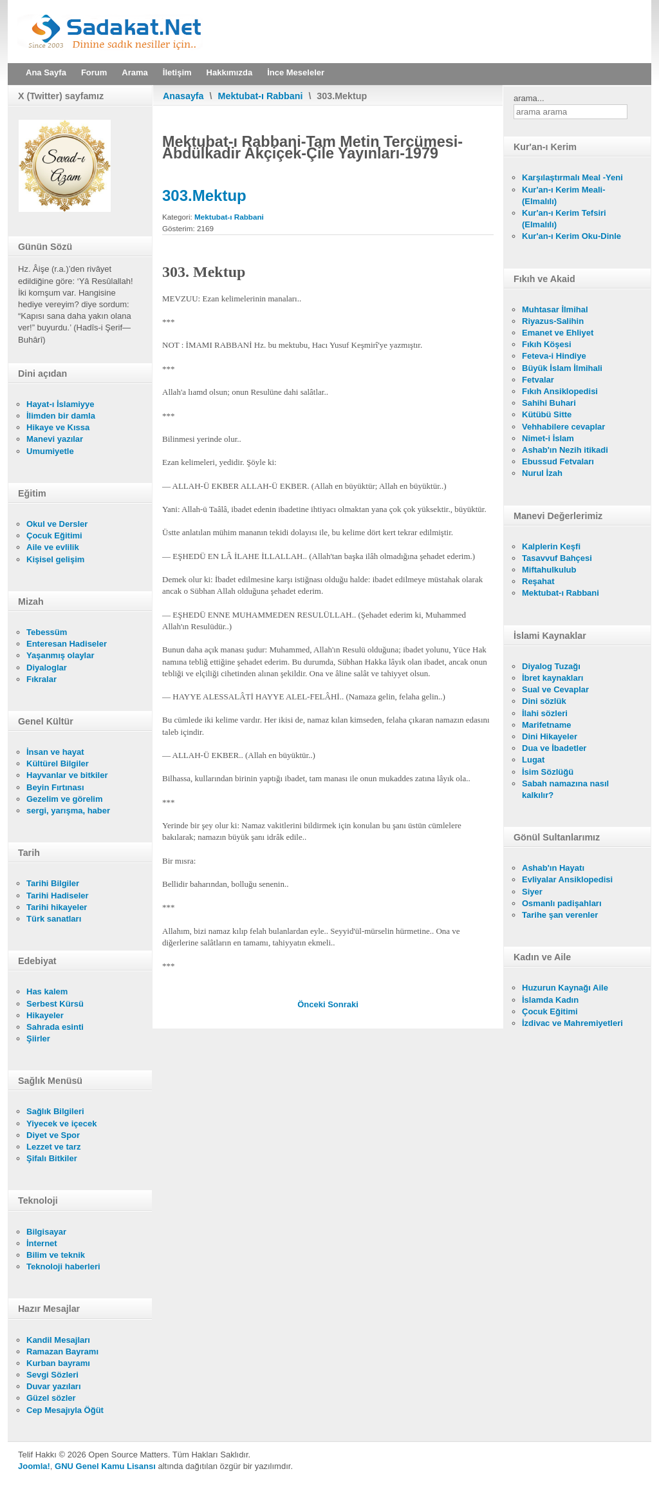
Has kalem (47, 991)
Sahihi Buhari (549, 403)
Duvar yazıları (53, 1386)
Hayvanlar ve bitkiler (66, 775)
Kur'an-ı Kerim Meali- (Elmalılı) (564, 195)
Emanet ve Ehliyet (557, 332)
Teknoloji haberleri (63, 1266)
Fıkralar (41, 679)
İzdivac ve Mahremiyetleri (572, 1023)
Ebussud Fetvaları (558, 461)
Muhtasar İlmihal (555, 309)
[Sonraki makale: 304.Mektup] (343, 1004)
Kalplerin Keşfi (551, 546)
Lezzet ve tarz (53, 1147)
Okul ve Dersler (57, 524)
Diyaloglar (46, 667)
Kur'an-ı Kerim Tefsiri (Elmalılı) (564, 218)
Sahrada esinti (55, 1027)
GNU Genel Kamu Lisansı (105, 1466)
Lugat (533, 759)
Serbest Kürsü (55, 1004)
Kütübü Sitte (546, 414)
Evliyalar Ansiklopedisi (567, 879)
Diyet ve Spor (53, 1135)
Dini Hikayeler (549, 736)
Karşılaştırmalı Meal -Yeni (572, 177)
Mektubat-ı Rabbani (260, 96)
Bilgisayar (46, 1232)
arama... (529, 98)
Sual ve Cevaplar (555, 689)
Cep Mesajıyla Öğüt (65, 1410)
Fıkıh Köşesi (546, 344)
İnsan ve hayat (55, 752)
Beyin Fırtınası (55, 787)
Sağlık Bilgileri (55, 1111)
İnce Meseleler (295, 72)
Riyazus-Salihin (553, 321)
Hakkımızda (230, 72)
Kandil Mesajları (58, 1340)
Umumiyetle (50, 451)
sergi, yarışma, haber (68, 810)
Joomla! (34, 1466)
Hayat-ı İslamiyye (60, 404)
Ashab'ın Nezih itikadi (565, 450)
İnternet (41, 1243)
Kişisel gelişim (55, 559)
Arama (134, 72)
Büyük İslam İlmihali (562, 368)
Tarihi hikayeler (56, 907)
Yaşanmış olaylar (60, 655)
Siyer (532, 891)
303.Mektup (204, 195)
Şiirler (38, 1038)
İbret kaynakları (552, 678)
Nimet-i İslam (548, 438)
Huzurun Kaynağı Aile (565, 987)
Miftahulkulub (549, 569)
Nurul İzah (542, 473)
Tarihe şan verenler (560, 915)
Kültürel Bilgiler (57, 763)
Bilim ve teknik (55, 1255)
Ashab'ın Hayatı (553, 868)
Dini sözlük (544, 701)
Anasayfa (183, 96)
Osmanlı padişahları (562, 903)
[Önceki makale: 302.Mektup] (312, 1004)
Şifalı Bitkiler (51, 1158)
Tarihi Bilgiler (52, 883)
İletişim (177, 72)
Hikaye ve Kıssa (57, 427)
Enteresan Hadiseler (66, 644)
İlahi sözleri (545, 713)
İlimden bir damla (60, 416)
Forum (94, 72)
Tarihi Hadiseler (57, 895)
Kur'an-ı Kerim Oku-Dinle (571, 236)
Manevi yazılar (54, 439)
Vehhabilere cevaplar (563, 427)
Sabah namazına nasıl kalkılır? (565, 789)
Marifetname (546, 725)
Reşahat (538, 581)
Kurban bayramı (58, 1363)
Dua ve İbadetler (554, 748)
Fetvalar (538, 379)
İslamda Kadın (550, 1000)
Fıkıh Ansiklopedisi (560, 391)
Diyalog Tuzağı (551, 666)
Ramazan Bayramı (62, 1351)
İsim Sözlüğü (547, 772)
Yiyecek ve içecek (61, 1123)
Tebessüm (46, 632)
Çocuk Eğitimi (54, 535)
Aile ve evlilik (52, 547)
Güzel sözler (51, 1398)
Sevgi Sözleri (52, 1375)
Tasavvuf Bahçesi (557, 558)
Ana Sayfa (46, 72)
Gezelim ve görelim (64, 799)
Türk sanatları (53, 919)
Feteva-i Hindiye (554, 356)
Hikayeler (45, 1015)
